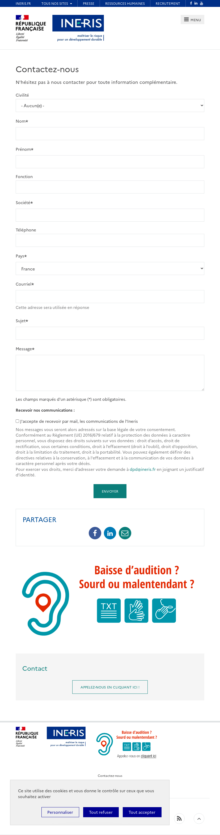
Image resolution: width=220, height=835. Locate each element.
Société (23, 202)
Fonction (24, 176)
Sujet (21, 320)
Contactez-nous (110, 775)
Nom (21, 121)
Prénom (23, 149)
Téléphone (26, 230)
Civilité (22, 95)
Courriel (23, 284)
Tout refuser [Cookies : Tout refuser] (101, 812)
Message (24, 348)
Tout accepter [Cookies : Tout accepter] (142, 812)
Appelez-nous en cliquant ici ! (110, 687)
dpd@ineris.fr (143, 469)
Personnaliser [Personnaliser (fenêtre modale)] (60, 812)
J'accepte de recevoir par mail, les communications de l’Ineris (79, 421)
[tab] (192, 19)
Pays (20, 256)
